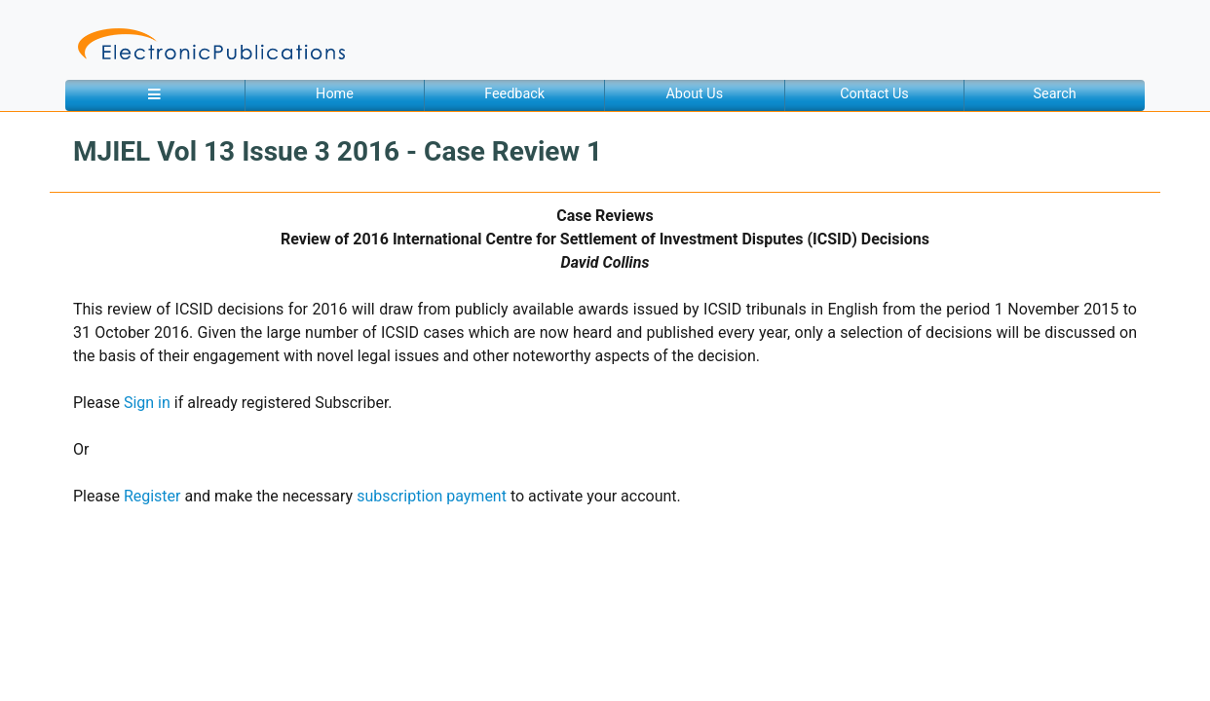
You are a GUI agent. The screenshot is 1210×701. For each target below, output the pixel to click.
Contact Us (874, 94)
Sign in (147, 402)
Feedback (514, 94)
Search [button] (1055, 94)
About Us (694, 94)
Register (152, 496)
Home (335, 94)
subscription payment (432, 496)
